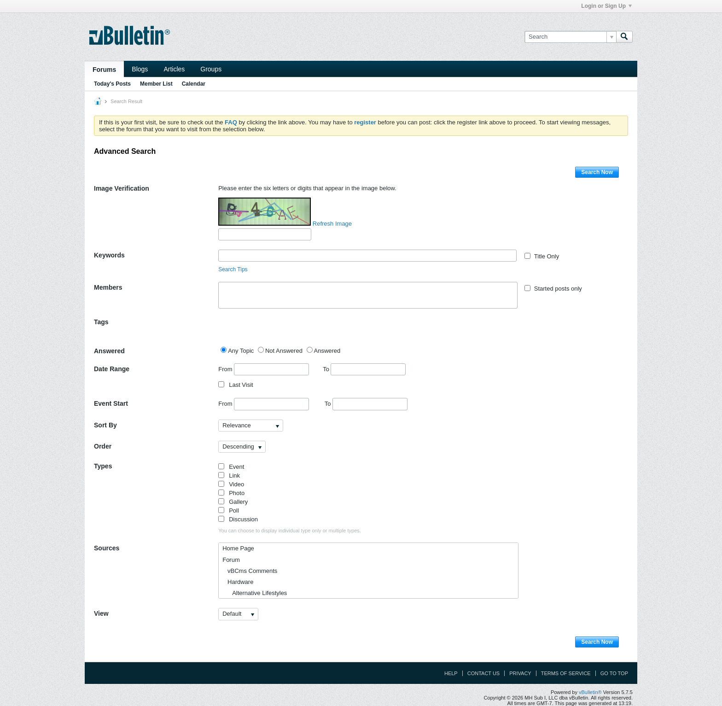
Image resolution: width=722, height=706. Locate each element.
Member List (156, 84)
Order (102, 446)
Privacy (520, 673)
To (364, 369)
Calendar (193, 84)
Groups (210, 69)
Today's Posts (112, 84)
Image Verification (121, 188)
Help (451, 673)
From (263, 369)
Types (103, 466)
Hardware (237, 581)
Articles (174, 69)
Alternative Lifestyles (254, 592)
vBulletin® (590, 692)
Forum (231, 559)
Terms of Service (566, 673)
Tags (101, 322)
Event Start (111, 403)
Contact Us (483, 673)
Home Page (238, 548)
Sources (106, 548)
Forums (104, 69)
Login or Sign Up (606, 6)
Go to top (614, 673)
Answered (109, 351)
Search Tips (232, 269)
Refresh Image (332, 223)
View (101, 613)
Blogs (140, 69)
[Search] (570, 37)
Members (108, 287)
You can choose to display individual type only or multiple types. (289, 530)
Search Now (597, 172)
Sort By (105, 425)
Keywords (109, 255)
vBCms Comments (249, 570)
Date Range (111, 369)
